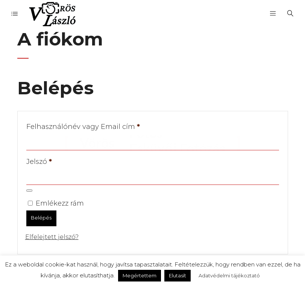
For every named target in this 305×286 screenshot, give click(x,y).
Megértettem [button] (139, 275)
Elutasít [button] (177, 275)
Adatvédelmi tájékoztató (229, 275)
